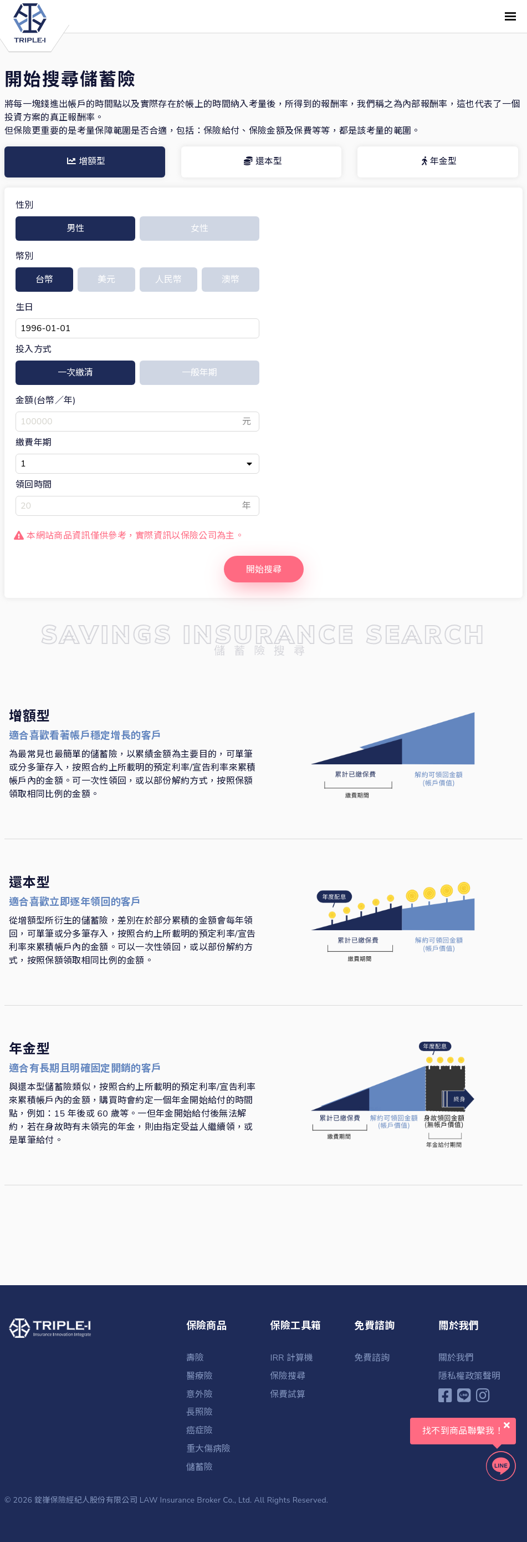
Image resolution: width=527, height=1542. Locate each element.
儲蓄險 (199, 1465)
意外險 (199, 1394)
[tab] (84, 161)
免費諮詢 (372, 1359)
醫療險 (199, 1377)
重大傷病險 (208, 1448)
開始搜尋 (264, 570)
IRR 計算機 (291, 1359)
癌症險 (199, 1430)
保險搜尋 (287, 1377)
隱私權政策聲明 (469, 1377)
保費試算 (287, 1394)
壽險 (195, 1359)
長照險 (199, 1412)
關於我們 (456, 1359)
